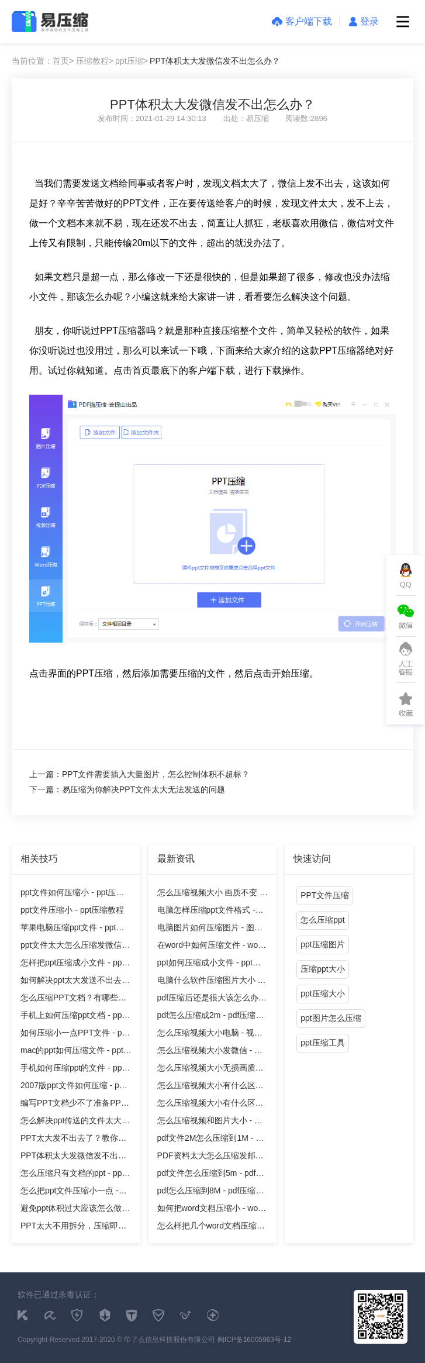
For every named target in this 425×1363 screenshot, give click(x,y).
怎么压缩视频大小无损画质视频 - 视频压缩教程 (210, 1069)
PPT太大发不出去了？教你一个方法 (73, 1140)
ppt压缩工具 (322, 1042)
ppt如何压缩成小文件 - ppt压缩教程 (209, 964)
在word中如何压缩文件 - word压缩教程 (211, 947)
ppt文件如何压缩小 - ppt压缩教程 (72, 894)
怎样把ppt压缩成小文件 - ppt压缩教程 (72, 964)
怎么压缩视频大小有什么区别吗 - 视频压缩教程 (210, 1105)
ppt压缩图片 (322, 944)
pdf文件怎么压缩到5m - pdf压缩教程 (210, 1175)
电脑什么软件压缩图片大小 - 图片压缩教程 (209, 982)
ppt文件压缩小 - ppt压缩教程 (72, 910)
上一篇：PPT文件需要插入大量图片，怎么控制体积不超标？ (139, 774)
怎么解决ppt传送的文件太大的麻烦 (75, 1122)
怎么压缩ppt (322, 919)
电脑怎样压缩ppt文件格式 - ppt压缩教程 (206, 912)
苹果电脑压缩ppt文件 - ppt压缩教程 (72, 929)
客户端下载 (302, 21)
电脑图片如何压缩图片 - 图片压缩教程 (209, 929)
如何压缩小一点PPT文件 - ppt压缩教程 (74, 1034)
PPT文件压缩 (324, 895)
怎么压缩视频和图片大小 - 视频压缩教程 (209, 1122)
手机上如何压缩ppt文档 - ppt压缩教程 (72, 1017)
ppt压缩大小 (322, 993)
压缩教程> (94, 60)
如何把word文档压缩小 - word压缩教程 (211, 1210)
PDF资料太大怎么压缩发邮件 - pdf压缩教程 (210, 1157)
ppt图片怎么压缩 (330, 1018)
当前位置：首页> (43, 60)
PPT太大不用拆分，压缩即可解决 (73, 1227)
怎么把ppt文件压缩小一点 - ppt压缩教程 (69, 1192)
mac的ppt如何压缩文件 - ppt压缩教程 (76, 1052)
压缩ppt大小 (322, 969)
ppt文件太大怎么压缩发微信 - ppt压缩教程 (73, 947)
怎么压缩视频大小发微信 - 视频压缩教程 (209, 1052)
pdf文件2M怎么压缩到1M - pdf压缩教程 (212, 1140)
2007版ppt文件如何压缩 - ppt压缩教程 (73, 1087)
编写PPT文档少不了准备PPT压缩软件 (73, 1105)
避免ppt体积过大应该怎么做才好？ (75, 1210)
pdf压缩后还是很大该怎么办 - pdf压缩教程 (210, 999)
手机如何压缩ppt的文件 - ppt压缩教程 (72, 1069)
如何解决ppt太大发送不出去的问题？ (75, 982)
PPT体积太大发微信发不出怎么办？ (215, 60)
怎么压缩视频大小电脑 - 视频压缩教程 (209, 1034)
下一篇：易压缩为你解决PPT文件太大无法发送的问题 (127, 789)
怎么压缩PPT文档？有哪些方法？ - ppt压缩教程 (73, 999)
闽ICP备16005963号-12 (254, 1340)
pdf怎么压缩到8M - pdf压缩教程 (210, 1192)
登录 (364, 21)
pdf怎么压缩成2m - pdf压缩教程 (210, 1017)
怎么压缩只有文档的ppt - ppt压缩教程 (72, 1175)
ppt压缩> (131, 60)
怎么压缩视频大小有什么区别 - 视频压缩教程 (210, 1087)
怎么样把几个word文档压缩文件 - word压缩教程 (211, 1227)
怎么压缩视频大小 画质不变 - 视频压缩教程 (209, 894)
